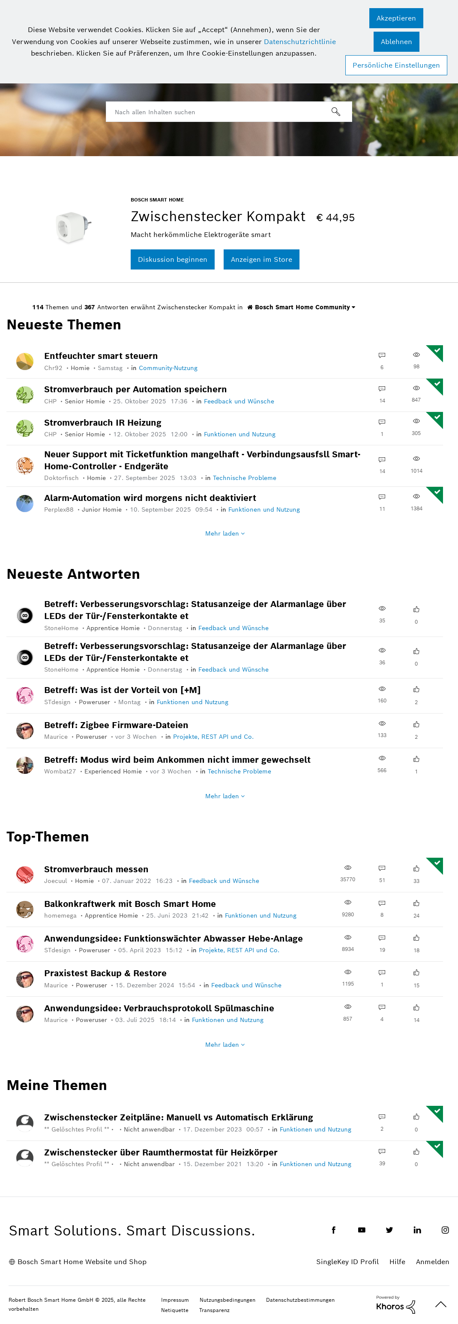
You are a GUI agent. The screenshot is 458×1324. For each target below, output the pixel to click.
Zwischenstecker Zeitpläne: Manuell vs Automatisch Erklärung (178, 1117)
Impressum (175, 1300)
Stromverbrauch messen (96, 869)
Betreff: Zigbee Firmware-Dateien (116, 725)
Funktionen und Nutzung (239, 434)
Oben (440, 1304)
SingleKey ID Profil (347, 1261)
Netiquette (175, 1310)
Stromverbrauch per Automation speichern (135, 389)
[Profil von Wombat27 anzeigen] (64, 771)
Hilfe (397, 1261)
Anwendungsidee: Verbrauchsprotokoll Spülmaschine (159, 1008)
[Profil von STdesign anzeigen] (61, 702)
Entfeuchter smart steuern (101, 355)
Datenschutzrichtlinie (300, 41)
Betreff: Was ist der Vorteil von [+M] (122, 690)
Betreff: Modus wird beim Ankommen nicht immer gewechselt (177, 759)
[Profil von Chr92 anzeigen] (57, 368)
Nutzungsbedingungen (227, 1300)
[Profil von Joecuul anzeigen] (59, 881)
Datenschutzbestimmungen (300, 1300)
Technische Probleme (244, 478)
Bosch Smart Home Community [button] (298, 307)
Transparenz (214, 1310)
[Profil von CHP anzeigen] (54, 401)
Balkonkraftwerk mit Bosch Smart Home (130, 903)
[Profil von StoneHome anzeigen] (65, 628)
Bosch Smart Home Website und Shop (82, 1261)
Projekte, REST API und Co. (213, 736)
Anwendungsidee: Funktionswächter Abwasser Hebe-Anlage (173, 938)
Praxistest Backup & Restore (105, 973)
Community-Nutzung (168, 368)
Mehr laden (222, 533)
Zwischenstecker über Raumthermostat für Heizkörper (161, 1152)
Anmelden (432, 1261)
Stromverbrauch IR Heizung (103, 422)
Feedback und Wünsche (239, 401)
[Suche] (229, 111)
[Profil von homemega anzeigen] (64, 915)
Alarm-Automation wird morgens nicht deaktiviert (150, 498)
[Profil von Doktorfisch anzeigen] (65, 478)
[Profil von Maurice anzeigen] (60, 737)
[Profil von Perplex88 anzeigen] (63, 509)
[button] (396, 18)
